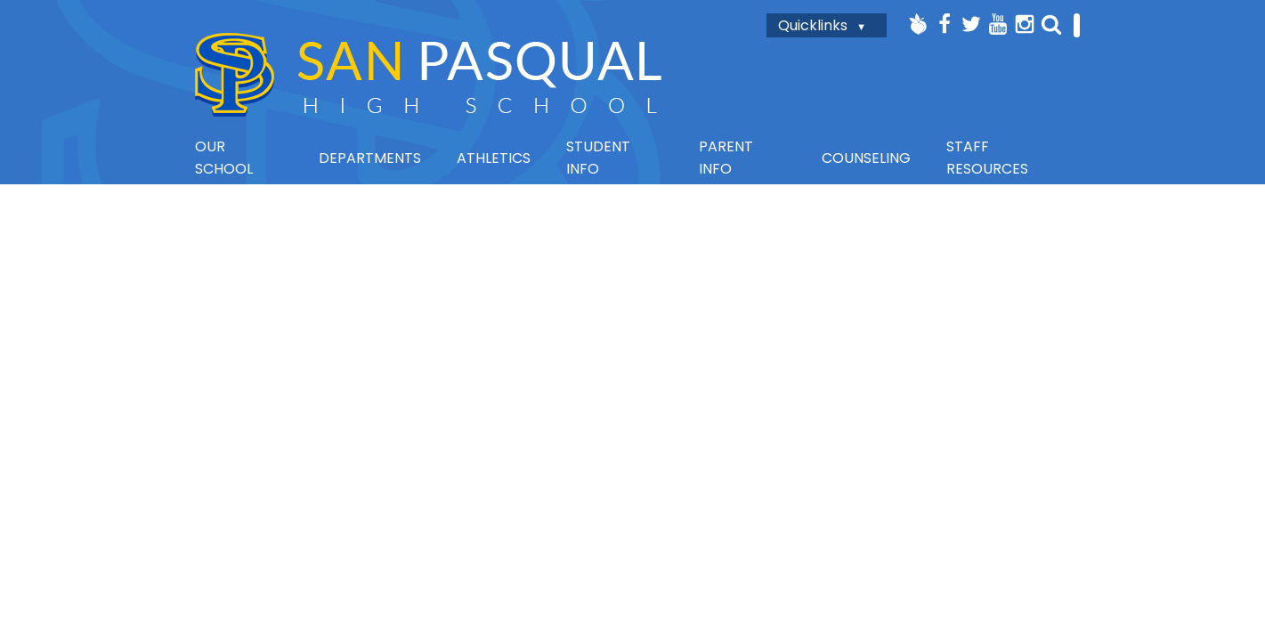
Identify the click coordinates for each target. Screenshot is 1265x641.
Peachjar (917, 24)
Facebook (944, 24)
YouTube (998, 24)
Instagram (1024, 24)
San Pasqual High (428, 74)
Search (1051, 24)
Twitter (971, 24)
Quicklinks (812, 25)
